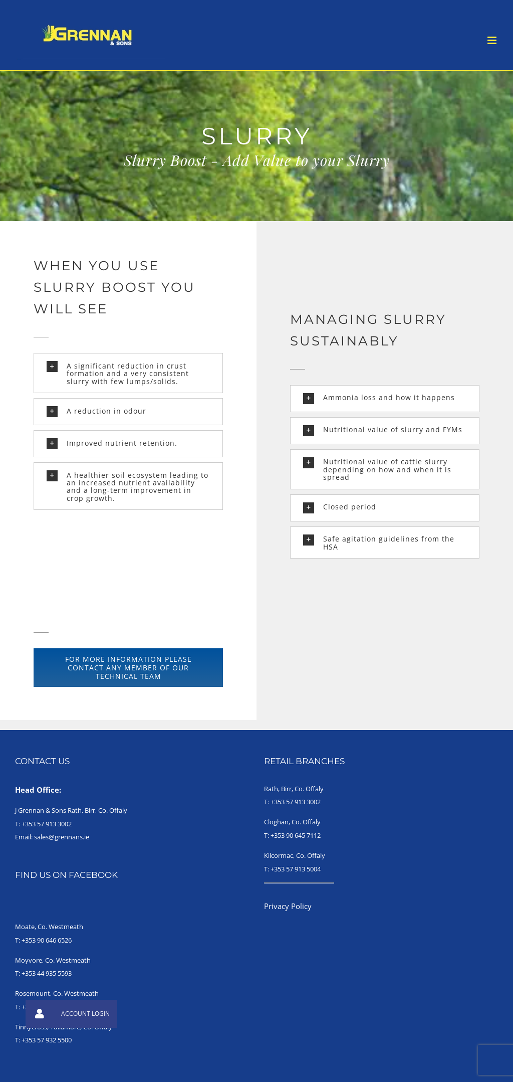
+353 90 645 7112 (296, 835)
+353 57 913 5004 (296, 868)
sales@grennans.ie (61, 836)
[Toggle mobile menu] (492, 40)
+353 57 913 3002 (47, 823)
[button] (128, 373)
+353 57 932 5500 (47, 1039)
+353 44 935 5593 (47, 973)
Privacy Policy (288, 906)
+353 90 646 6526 (47, 940)
